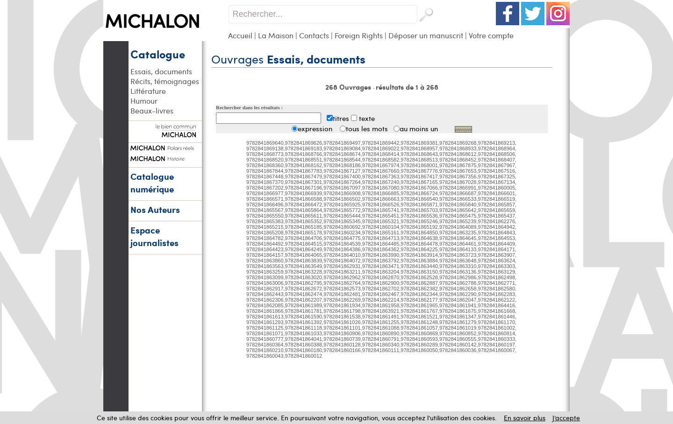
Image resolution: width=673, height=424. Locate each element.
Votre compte (491, 35)
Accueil (240, 35)
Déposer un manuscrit (425, 35)
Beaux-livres (151, 110)
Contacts (314, 35)
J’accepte (566, 417)
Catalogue (157, 54)
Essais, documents (161, 71)
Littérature (148, 91)
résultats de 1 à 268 (407, 87)
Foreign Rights (359, 35)
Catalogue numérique (152, 182)
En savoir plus (524, 417)
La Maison (276, 35)
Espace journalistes (154, 236)
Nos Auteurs (155, 209)
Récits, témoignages (164, 81)
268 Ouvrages (349, 87)
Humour (144, 101)
